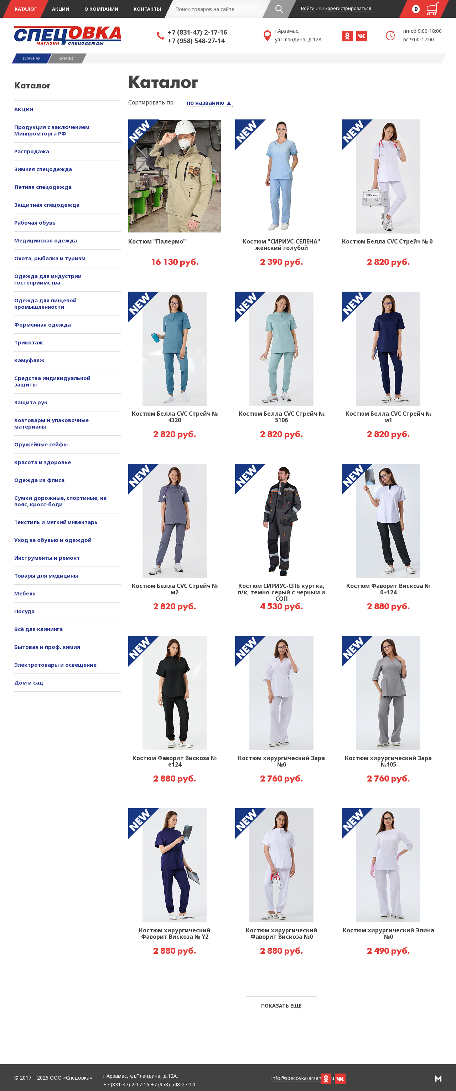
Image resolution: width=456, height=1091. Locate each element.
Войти (308, 8)
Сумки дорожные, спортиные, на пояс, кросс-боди (60, 501)
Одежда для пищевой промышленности (45, 303)
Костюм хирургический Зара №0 (281, 761)
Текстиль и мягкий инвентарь (56, 522)
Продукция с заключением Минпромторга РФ (51, 130)
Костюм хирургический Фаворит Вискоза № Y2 (175, 934)
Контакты (147, 9)
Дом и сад (28, 682)
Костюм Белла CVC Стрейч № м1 (388, 417)
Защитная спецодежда (46, 204)
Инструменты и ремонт (47, 557)
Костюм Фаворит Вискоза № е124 (175, 761)
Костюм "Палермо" (157, 241)
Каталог (26, 9)
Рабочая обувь (35, 222)
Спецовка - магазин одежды (85, 35)
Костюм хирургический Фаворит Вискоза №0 (281, 934)
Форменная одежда (42, 324)
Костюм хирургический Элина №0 (388, 934)
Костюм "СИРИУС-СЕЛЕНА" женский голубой (281, 245)
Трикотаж (28, 342)
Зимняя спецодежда (43, 169)
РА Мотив (438, 1078)
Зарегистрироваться (348, 8)
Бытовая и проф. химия (47, 646)
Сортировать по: (151, 102)
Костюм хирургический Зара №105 (388, 761)
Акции (60, 9)
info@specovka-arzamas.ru (302, 1078)
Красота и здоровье (42, 462)
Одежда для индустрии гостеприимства (48, 279)
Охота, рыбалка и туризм (50, 258)
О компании (101, 9)
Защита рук (30, 402)
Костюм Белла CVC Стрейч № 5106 (282, 417)
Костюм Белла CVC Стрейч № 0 (387, 241)
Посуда (24, 611)
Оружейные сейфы (41, 444)
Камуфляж (29, 360)
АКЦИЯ (23, 109)
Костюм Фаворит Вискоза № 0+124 (388, 589)
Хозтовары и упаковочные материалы (51, 423)
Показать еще (281, 1005)
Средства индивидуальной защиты (52, 381)
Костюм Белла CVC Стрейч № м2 (175, 589)
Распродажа (31, 151)
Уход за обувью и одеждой (53, 539)
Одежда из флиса (39, 479)
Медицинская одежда (45, 240)
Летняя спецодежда (43, 186)
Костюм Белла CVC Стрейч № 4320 (175, 417)
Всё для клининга (38, 628)
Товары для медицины (46, 575)
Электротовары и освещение (55, 664)
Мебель (25, 593)
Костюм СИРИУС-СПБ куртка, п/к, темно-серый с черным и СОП (281, 593)
